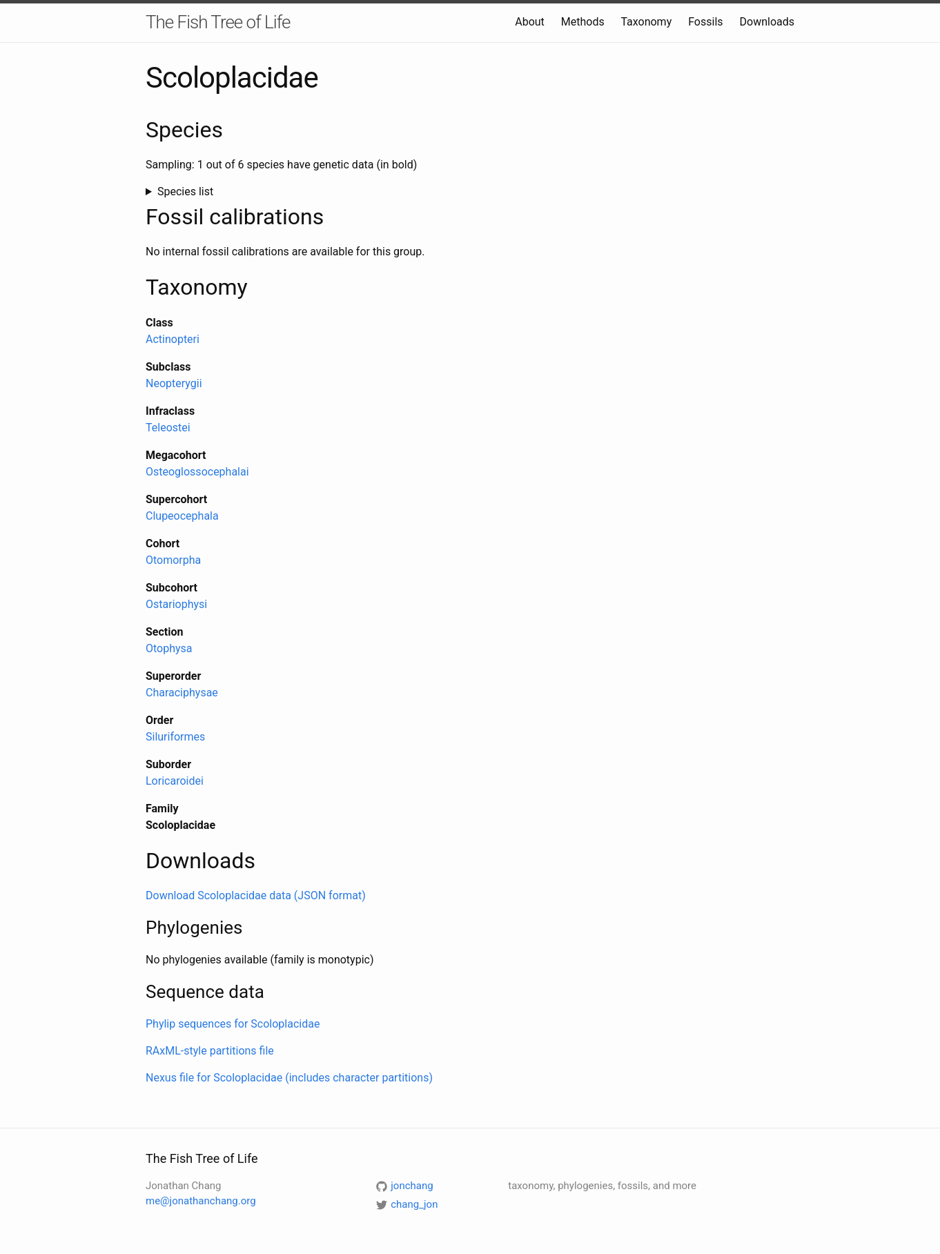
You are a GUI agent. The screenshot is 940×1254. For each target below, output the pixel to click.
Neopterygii (174, 383)
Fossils (705, 21)
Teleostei (168, 427)
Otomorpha (173, 560)
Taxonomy (646, 21)
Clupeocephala (182, 515)
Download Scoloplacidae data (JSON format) (256, 895)
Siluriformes (175, 736)
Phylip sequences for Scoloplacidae (233, 1023)
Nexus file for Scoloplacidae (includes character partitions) (289, 1077)
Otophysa (169, 648)
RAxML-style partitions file (210, 1050)
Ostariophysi (176, 604)
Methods (583, 21)
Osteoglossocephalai (197, 471)
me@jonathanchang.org (201, 1201)
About (530, 21)
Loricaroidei (175, 780)
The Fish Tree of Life (218, 22)
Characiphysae (182, 692)
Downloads (767, 21)
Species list (185, 191)
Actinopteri (172, 339)
